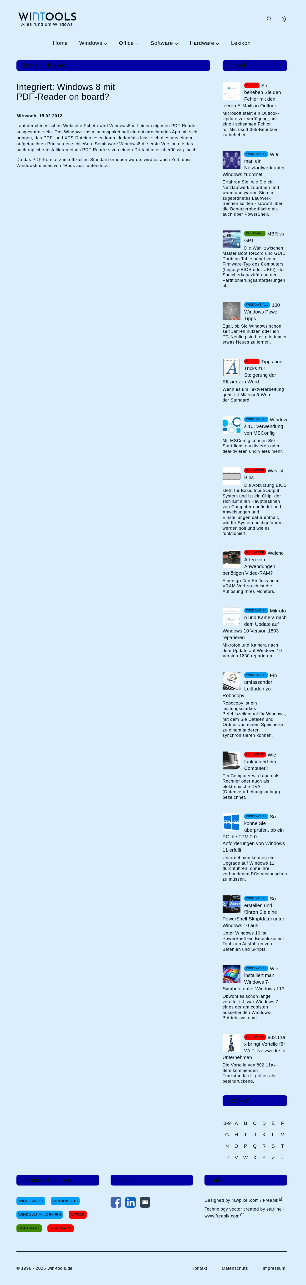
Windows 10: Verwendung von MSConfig (265, 426)
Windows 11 (30, 1201)
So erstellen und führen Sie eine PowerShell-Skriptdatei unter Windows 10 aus (253, 912)
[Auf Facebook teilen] (116, 1203)
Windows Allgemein (39, 1214)
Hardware (202, 43)
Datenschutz (235, 1268)
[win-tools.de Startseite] (46, 18)
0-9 (227, 1123)
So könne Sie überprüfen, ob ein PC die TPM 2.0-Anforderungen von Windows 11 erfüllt (254, 833)
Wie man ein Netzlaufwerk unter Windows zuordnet (254, 164)
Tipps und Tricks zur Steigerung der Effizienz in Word (252, 371)
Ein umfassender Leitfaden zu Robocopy (250, 685)
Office (126, 43)
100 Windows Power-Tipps (262, 312)
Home (60, 43)
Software (162, 43)
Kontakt (199, 1268)
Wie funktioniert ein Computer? (260, 761)
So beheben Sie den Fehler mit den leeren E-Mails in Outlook (252, 95)
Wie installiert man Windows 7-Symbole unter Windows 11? (254, 978)
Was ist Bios (264, 474)
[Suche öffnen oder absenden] (269, 19)
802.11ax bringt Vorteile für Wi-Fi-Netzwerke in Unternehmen (254, 1047)
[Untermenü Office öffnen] (136, 43)
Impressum (274, 1268)
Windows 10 (65, 1201)
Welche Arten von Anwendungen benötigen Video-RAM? (253, 563)
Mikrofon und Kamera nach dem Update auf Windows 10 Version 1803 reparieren (255, 624)
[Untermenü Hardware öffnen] (216, 43)
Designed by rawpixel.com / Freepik (241, 1200)
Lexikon (241, 43)
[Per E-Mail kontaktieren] (145, 1203)
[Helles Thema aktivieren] (284, 19)
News (56, 65)
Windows (90, 43)
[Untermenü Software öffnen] (175, 43)
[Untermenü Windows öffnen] (104, 43)
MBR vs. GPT (265, 237)
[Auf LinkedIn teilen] (130, 1203)
